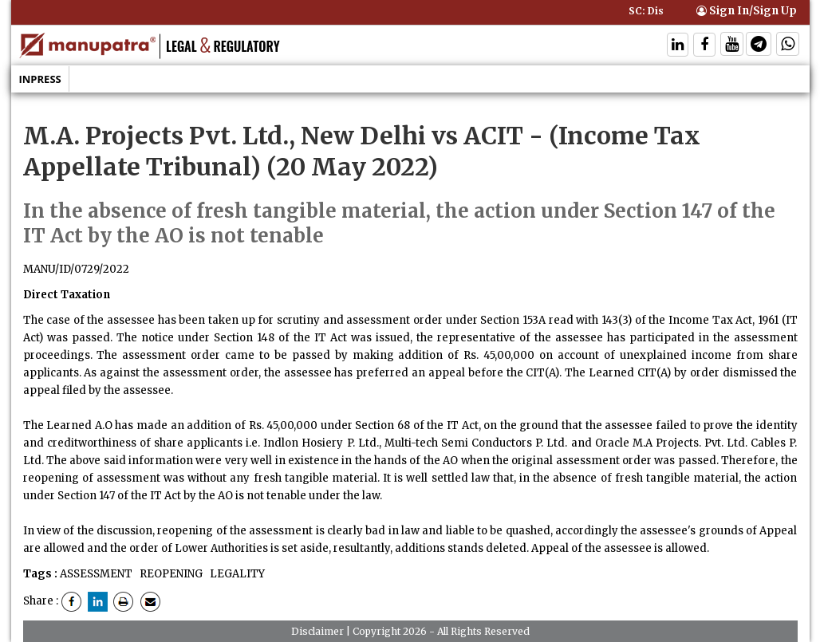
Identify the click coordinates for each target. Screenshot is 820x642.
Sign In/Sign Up (746, 11)
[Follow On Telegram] (758, 46)
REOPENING (170, 574)
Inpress (40, 79)
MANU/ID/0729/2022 (76, 269)
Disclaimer (317, 631)
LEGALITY (236, 574)
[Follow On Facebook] (704, 46)
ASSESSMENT (96, 574)
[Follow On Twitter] (731, 46)
